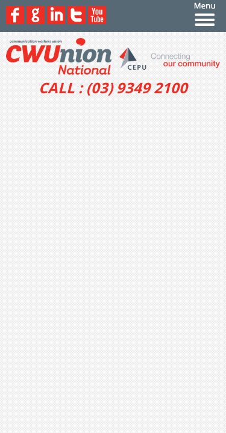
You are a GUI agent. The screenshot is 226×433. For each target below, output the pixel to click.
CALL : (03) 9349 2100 (113, 88)
